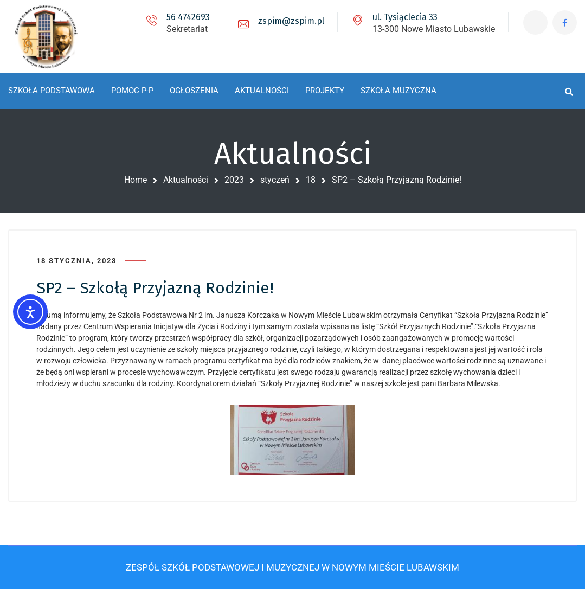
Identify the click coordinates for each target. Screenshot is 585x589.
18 (311, 180)
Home (135, 180)
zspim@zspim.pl (291, 21)
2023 (234, 180)
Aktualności (185, 180)
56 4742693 (188, 17)
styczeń (275, 180)
